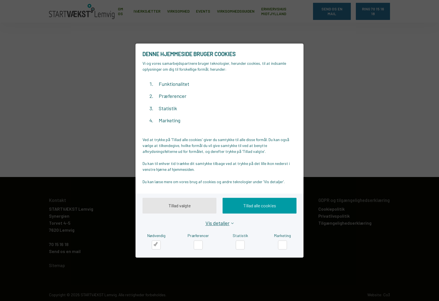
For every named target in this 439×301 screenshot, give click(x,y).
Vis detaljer (218, 223)
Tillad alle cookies (259, 205)
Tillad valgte (180, 205)
